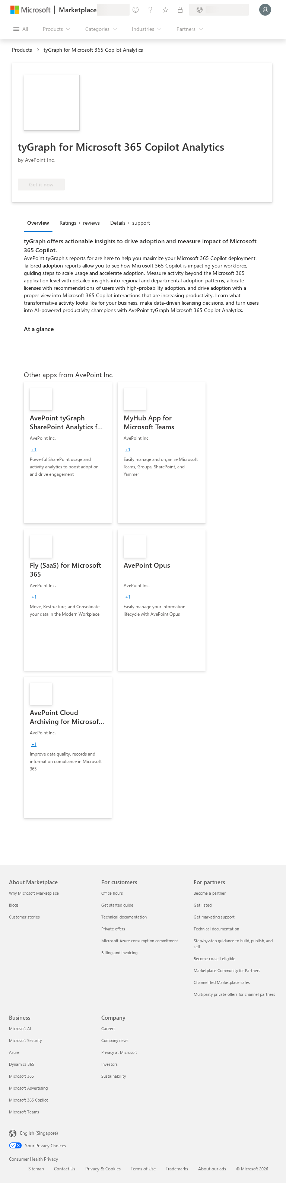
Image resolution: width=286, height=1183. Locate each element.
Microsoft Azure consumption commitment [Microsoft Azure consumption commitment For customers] (139, 940)
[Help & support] (150, 9)
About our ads (212, 1168)
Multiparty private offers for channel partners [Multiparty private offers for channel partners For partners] (234, 994)
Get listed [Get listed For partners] (203, 905)
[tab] (40, 222)
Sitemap (36, 1168)
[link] (68, 452)
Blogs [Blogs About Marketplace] (14, 905)
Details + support (130, 222)
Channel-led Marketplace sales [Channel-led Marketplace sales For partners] (222, 982)
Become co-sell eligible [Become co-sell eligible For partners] (214, 958)
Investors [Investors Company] (109, 1064)
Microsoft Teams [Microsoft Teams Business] (24, 1112)
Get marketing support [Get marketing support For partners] (214, 917)
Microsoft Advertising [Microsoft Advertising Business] (28, 1088)
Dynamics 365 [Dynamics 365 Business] (21, 1064)
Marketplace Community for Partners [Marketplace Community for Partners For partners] (227, 970)
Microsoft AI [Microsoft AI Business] (20, 1028)
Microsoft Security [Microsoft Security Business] (25, 1040)
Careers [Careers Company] (108, 1028)
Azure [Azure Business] (14, 1052)
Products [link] (22, 49)
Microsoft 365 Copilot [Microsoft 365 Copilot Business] (28, 1100)
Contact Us (64, 1168)
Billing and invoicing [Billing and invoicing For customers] (119, 952)
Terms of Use (143, 1168)
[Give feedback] (136, 9)
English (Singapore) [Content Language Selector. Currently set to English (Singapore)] (39, 1133)
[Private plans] (180, 9)
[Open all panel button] (20, 29)
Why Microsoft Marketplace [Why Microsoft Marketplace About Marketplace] (34, 893)
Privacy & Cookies (103, 1168)
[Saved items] (165, 9)
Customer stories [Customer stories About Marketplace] (24, 917)
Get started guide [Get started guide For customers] (117, 905)
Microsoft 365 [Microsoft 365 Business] (21, 1076)
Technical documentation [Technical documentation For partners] (216, 929)
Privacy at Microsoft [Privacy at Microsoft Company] (119, 1052)
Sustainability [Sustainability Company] (113, 1076)
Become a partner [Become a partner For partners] (210, 893)
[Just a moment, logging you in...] (265, 10)
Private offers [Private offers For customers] (113, 929)
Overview (38, 222)
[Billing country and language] (219, 10)
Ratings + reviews (80, 222)
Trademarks (177, 1168)
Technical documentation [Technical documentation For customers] (124, 917)
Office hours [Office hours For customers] (112, 893)
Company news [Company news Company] (114, 1040)
